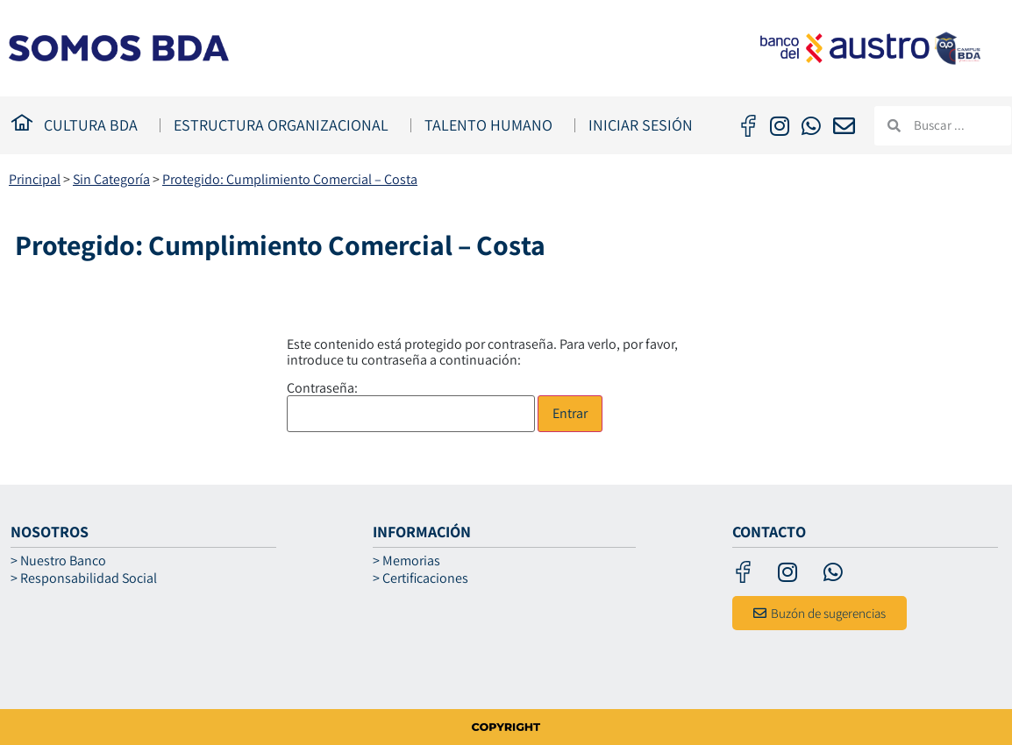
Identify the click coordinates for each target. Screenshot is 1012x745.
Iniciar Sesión (640, 125)
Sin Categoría (111, 179)
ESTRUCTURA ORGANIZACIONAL (285, 125)
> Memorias (406, 561)
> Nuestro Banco (58, 561)
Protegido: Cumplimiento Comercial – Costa (289, 179)
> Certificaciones (420, 578)
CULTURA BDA (95, 125)
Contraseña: (411, 406)
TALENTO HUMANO (492, 125)
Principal (35, 179)
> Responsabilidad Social (84, 578)
